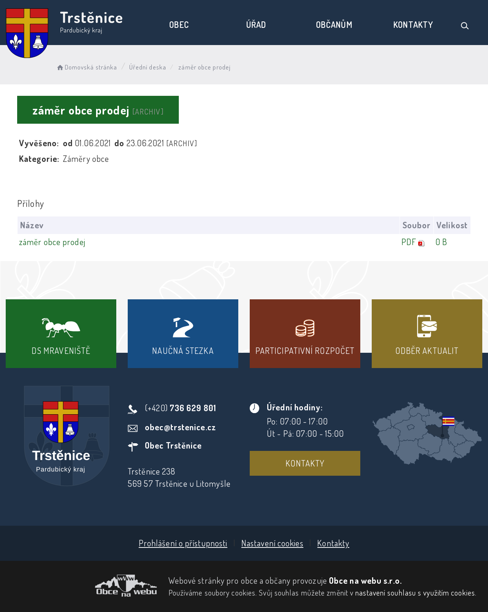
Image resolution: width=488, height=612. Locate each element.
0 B (441, 241)
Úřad (256, 24)
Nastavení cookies (272, 543)
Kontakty (413, 24)
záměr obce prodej (52, 241)
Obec (179, 24)
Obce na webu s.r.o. (365, 580)
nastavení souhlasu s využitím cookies (415, 592)
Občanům (334, 24)
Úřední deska (147, 67)
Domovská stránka (86, 67)
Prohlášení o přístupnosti (183, 543)
